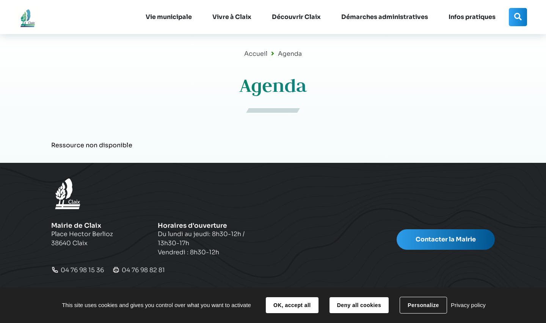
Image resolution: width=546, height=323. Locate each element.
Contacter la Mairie (446, 239)
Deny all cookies (359, 305)
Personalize (423, 305)
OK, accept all (292, 305)
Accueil (255, 54)
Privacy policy (468, 305)
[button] (169, 17)
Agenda (290, 54)
